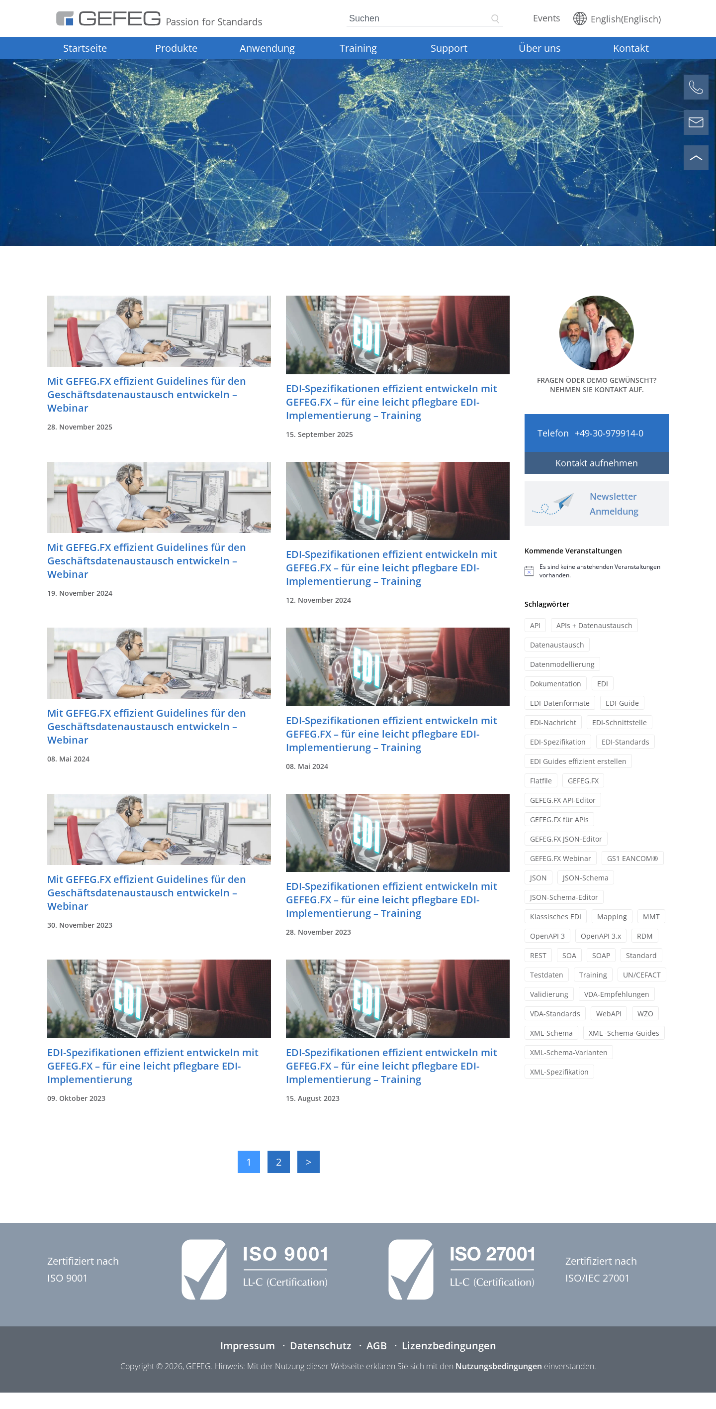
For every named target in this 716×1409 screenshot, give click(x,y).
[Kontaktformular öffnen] (696, 122)
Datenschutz (321, 1345)
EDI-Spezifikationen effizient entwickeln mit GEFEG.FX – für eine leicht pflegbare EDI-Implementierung (153, 1066)
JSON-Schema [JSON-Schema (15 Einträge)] (586, 877)
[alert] (597, 571)
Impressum (247, 1345)
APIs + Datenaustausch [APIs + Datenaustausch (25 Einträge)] (594, 625)
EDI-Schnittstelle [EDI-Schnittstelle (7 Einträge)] (619, 722)
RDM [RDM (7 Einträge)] (645, 936)
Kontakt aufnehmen (596, 463)
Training (358, 48)
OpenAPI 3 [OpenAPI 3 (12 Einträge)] (547, 936)
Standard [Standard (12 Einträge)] (641, 955)
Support (449, 48)
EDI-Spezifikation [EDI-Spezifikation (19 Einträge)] (558, 742)
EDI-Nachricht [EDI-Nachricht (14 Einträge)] (553, 722)
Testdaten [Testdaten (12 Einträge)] (546, 974)
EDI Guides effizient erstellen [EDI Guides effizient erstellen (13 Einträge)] (578, 761)
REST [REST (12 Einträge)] (538, 955)
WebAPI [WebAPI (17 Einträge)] (609, 1013)
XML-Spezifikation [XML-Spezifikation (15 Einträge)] (559, 1072)
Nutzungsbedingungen (498, 1366)
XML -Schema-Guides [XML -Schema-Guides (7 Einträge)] (624, 1033)
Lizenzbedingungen (449, 1345)
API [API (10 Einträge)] (535, 625)
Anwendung (267, 48)
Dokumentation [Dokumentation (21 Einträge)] (555, 683)
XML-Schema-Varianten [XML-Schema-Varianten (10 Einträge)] (569, 1052)
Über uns (540, 48)
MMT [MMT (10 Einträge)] (651, 916)
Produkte (176, 48)
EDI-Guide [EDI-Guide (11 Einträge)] (622, 703)
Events (546, 18)
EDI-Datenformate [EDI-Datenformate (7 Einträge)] (560, 703)
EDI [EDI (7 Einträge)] (602, 683)
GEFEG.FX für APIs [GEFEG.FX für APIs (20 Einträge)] (559, 819)
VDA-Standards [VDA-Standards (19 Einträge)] (555, 1013)
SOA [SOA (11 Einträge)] (569, 955)
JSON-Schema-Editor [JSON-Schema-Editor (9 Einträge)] (564, 897)
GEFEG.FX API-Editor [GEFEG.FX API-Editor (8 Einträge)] (563, 800)
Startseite (85, 48)
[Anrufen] (696, 87)
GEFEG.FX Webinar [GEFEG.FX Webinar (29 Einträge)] (560, 858)
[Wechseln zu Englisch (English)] (617, 18)
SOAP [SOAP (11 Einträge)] (601, 955)
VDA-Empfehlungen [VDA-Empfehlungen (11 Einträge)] (616, 994)
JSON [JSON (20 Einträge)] (538, 877)
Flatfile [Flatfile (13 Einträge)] (541, 780)
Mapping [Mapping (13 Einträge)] (612, 916)
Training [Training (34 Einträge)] (593, 974)
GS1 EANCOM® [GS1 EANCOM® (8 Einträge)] (632, 858)
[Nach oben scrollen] (696, 157)
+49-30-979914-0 (609, 433)
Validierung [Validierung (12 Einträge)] (549, 994)
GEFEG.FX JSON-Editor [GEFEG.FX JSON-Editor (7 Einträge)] (566, 839)
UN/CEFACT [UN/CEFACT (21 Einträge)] (642, 974)
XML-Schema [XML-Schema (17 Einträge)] (551, 1033)
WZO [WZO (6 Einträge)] (645, 1013)
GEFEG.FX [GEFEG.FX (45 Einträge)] (583, 780)
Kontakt (631, 48)
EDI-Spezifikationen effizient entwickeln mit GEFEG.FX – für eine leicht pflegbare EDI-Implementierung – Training (391, 402)
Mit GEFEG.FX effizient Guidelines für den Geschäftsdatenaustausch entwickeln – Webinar (146, 394)
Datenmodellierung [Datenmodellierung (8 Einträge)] (562, 664)
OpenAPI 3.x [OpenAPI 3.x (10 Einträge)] (601, 936)
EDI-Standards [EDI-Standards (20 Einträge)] (625, 742)
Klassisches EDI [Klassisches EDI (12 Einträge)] (555, 916)
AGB (376, 1345)
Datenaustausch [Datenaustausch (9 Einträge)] (557, 645)
